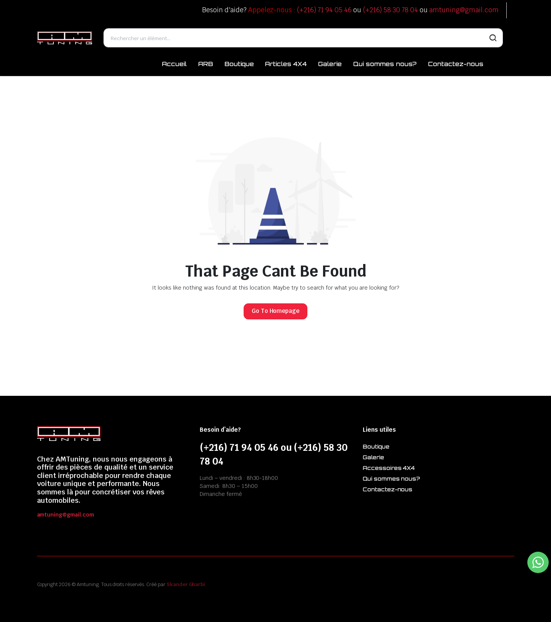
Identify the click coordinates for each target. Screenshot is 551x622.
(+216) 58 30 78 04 (390, 10)
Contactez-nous (455, 64)
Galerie (330, 64)
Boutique (239, 64)
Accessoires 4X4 (389, 468)
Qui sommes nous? (385, 64)
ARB (205, 64)
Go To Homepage (276, 310)
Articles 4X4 (286, 64)
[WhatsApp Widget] (538, 562)
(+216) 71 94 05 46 (324, 10)
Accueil (174, 64)
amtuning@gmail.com (463, 10)
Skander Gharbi (185, 584)
